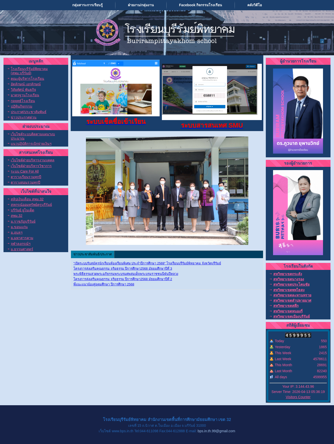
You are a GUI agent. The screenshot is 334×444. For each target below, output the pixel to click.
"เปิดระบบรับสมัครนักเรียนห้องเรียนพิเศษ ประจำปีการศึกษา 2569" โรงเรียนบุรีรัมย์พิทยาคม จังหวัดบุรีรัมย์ (147, 263)
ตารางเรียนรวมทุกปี (26, 177)
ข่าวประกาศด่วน (23, 117)
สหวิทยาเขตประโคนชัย (291, 284)
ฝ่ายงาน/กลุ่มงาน (141, 5)
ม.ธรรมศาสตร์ (22, 249)
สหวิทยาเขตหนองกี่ (288, 311)
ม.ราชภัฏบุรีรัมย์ (23, 221)
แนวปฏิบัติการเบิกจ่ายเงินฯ (31, 144)
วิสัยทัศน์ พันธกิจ (23, 90)
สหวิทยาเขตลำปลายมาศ (292, 300)
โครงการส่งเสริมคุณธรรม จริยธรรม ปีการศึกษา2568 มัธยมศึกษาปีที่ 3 (122, 268)
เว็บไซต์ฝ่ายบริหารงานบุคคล (32, 160)
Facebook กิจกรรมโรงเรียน (200, 5)
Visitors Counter (298, 397)
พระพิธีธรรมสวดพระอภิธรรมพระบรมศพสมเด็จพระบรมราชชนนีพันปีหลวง (125, 274)
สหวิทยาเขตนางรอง (288, 279)
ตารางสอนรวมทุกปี (25, 182)
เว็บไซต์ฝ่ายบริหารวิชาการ (31, 166)
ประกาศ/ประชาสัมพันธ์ (28, 112)
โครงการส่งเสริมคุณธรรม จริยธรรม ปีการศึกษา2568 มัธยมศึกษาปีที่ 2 (122, 279)
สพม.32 (16, 216)
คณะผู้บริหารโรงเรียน (27, 79)
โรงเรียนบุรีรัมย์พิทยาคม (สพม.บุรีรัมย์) (29, 71)
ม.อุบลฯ (16, 232)
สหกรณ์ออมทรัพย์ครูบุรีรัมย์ (31, 205)
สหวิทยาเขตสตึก (286, 306)
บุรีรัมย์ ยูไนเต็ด (22, 210)
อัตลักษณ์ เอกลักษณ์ (26, 84)
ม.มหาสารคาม (22, 238)
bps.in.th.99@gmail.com (216, 431)
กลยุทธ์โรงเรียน (23, 101)
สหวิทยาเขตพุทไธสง (289, 290)
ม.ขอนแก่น (19, 227)
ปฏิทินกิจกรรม (21, 106)
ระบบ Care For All (25, 171)
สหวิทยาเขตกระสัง (287, 274)
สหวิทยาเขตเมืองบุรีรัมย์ (291, 316)
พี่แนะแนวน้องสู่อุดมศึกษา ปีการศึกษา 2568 (103, 284)
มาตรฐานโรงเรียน (25, 95)
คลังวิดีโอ (254, 5)
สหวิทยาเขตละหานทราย (292, 295)
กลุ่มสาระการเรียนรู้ (87, 5)
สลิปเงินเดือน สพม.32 (27, 199)
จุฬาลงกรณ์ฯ (20, 244)
